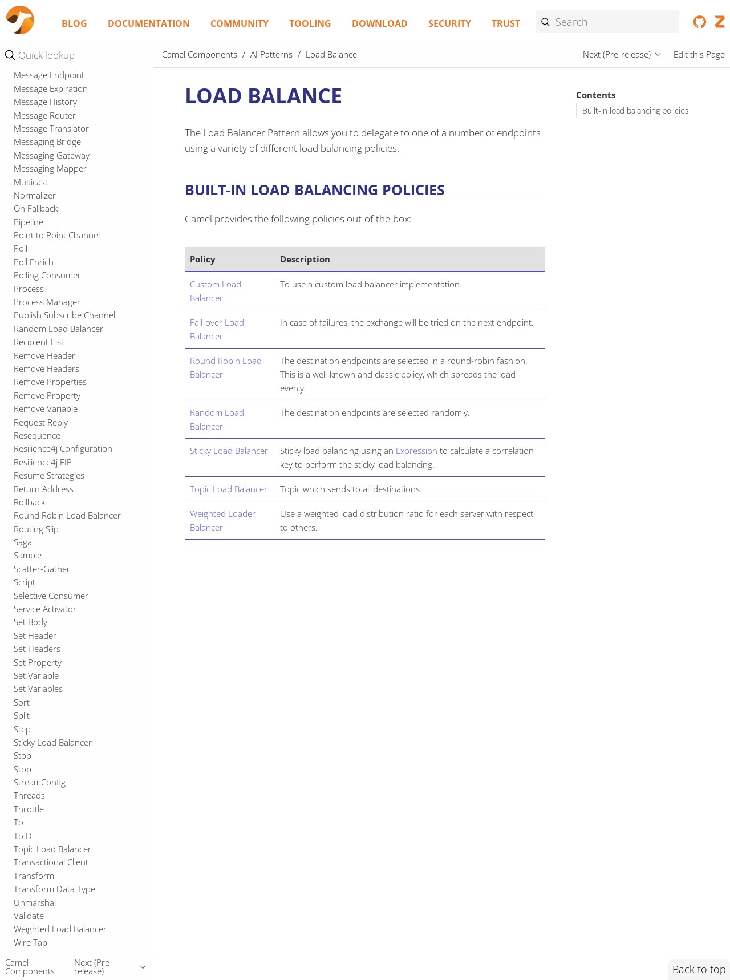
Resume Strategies (49, 733)
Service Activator (45, 867)
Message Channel (47, 307)
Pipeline (28, 480)
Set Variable (36, 934)
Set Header (35, 894)
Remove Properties (50, 640)
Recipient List (39, 600)
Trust (506, 23)
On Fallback (36, 466)
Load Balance (42, 213)
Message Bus (39, 293)
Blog (74, 23)
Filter (23, 133)
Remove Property (47, 653)
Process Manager (47, 560)
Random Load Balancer (58, 587)
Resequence (37, 693)
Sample (28, 813)
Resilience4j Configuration (63, 706)
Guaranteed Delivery (53, 159)
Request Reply (41, 680)
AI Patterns (271, 54)
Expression (416, 450)
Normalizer (35, 453)
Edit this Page (699, 54)
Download (380, 23)
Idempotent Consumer (57, 173)
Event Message (42, 80)
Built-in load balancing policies (635, 111)
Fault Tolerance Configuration (70, 106)
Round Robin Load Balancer (67, 773)
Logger (27, 226)
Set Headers (37, 907)
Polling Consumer (47, 533)
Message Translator (51, 386)
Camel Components (199, 54)
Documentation (149, 23)
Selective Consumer (51, 854)
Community (239, 23)
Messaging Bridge (47, 400)
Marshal (29, 253)
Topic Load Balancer (228, 489)
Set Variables (38, 947)
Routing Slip (36, 787)
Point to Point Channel (57, 493)
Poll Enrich (34, 520)
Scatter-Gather (42, 827)
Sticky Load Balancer (229, 450)
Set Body (30, 880)
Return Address (44, 747)
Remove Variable (46, 667)
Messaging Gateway (52, 413)
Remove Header (44, 614)
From (24, 146)
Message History (45, 360)
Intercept (31, 186)
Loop (24, 240)
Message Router (45, 373)
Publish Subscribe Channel (64, 573)
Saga (23, 800)
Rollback (29, 760)
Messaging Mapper (50, 426)
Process (29, 547)
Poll (20, 506)
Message (30, 266)
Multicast (31, 440)
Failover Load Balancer (57, 93)
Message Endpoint (49, 333)
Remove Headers (46, 627)
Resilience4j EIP (43, 720)
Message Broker (44, 280)
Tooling (310, 23)
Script (24, 840)
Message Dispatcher (52, 320)
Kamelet (29, 199)
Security (449, 23)
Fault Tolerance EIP (50, 120)
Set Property (38, 920)
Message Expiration (51, 347)
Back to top (699, 969)
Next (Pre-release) (617, 54)
